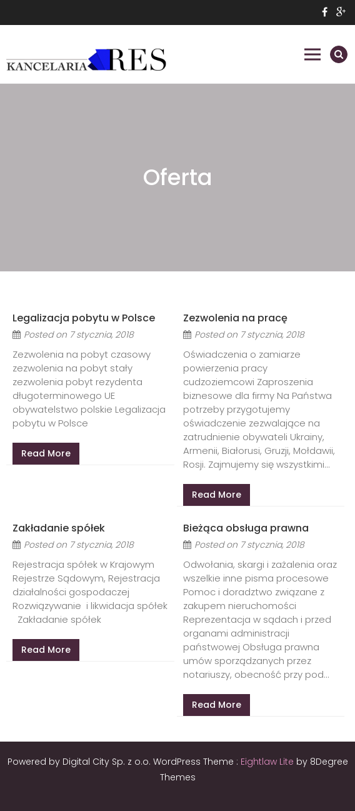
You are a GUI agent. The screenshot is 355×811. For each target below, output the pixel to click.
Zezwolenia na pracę (235, 318)
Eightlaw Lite (268, 761)
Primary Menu (312, 54)
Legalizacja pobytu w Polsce (83, 318)
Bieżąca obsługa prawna (246, 528)
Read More (46, 453)
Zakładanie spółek (58, 528)
